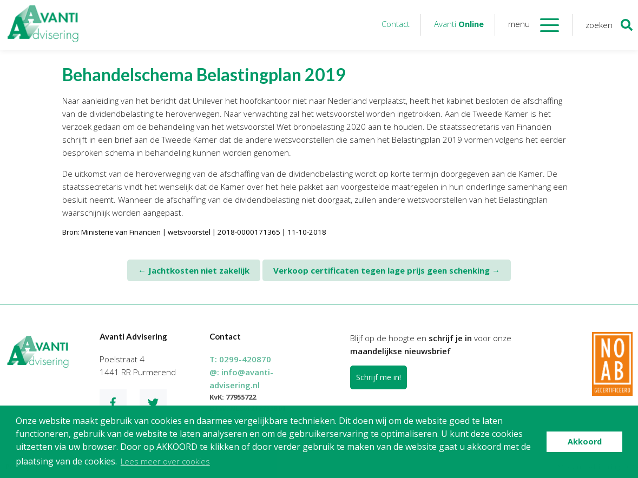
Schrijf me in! (378, 377)
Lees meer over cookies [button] (165, 461)
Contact (396, 23)
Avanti (459, 23)
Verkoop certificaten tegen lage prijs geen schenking (386, 270)
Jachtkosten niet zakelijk (193, 270)
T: (240, 359)
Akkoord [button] (585, 441)
